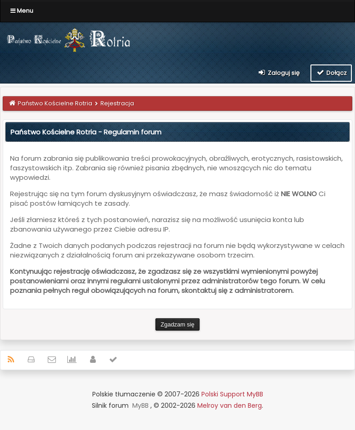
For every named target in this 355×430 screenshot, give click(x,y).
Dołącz (331, 73)
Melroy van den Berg (229, 405)
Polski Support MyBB (232, 394)
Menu (21, 10)
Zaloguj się (278, 73)
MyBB (140, 405)
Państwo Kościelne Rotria (55, 103)
